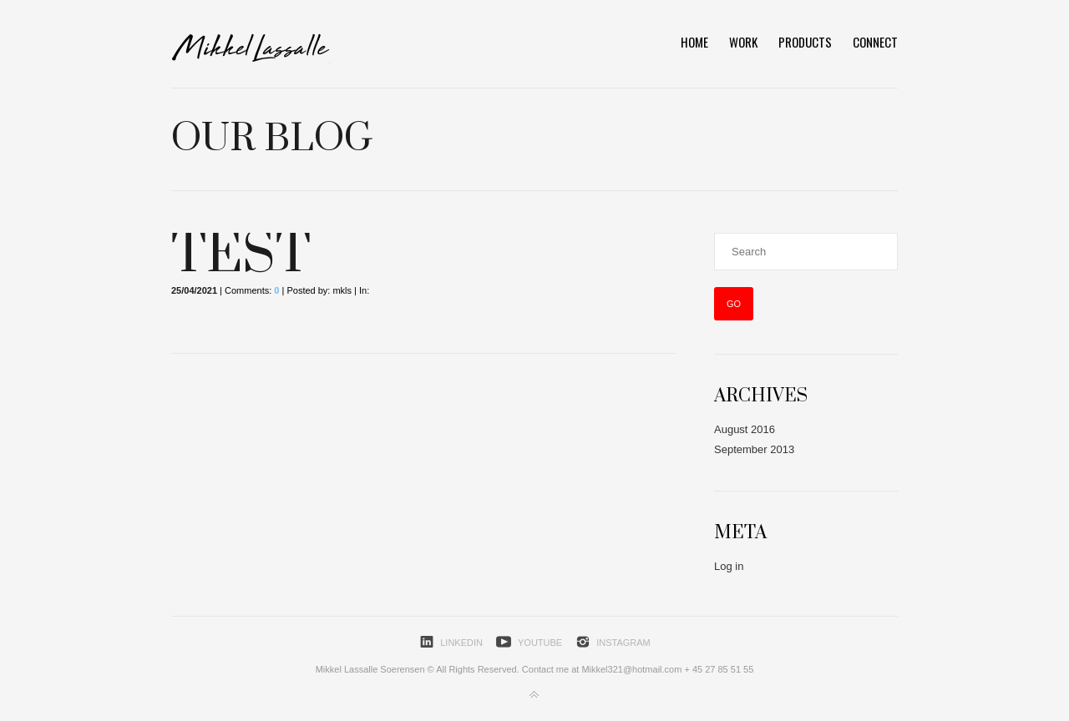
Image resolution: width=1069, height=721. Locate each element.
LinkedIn (461, 643)
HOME (694, 42)
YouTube (540, 643)
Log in (728, 566)
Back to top (534, 695)
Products (805, 42)
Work (743, 42)
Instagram (623, 643)
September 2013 (754, 449)
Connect (875, 42)
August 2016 (744, 429)
